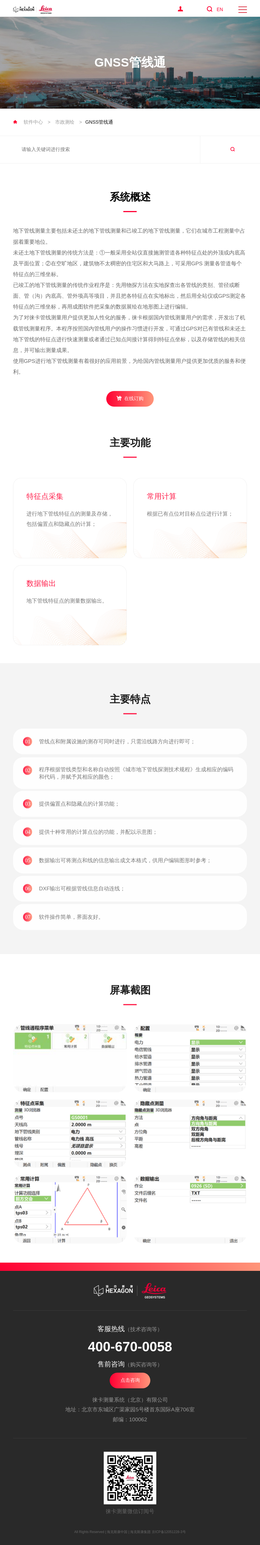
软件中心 (33, 122)
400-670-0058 (130, 1346)
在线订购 (130, 398)
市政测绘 (64, 122)
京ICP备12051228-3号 (169, 1532)
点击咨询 (130, 1380)
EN (220, 9)
